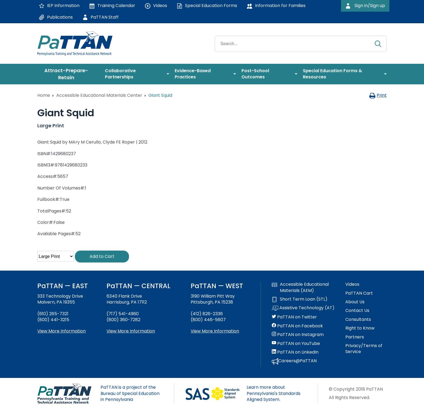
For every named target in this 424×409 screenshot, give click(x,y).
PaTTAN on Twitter (294, 317)
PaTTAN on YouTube (296, 344)
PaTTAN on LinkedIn (295, 352)
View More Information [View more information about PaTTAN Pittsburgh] (215, 331)
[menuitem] (68, 74)
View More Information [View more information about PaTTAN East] (61, 331)
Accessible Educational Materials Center (99, 95)
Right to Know (360, 328)
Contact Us (357, 311)
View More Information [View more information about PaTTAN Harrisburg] (131, 331)
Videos (352, 284)
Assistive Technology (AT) (303, 308)
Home (43, 95)
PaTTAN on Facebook (297, 326)
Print (378, 95)
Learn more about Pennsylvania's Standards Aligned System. (273, 393)
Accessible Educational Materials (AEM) (300, 287)
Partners (354, 337)
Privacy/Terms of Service (363, 349)
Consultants (358, 319)
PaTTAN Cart (359, 293)
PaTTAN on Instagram (298, 335)
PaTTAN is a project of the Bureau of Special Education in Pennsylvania (130, 393)
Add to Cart (102, 256)
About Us (355, 302)
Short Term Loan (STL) (299, 299)
